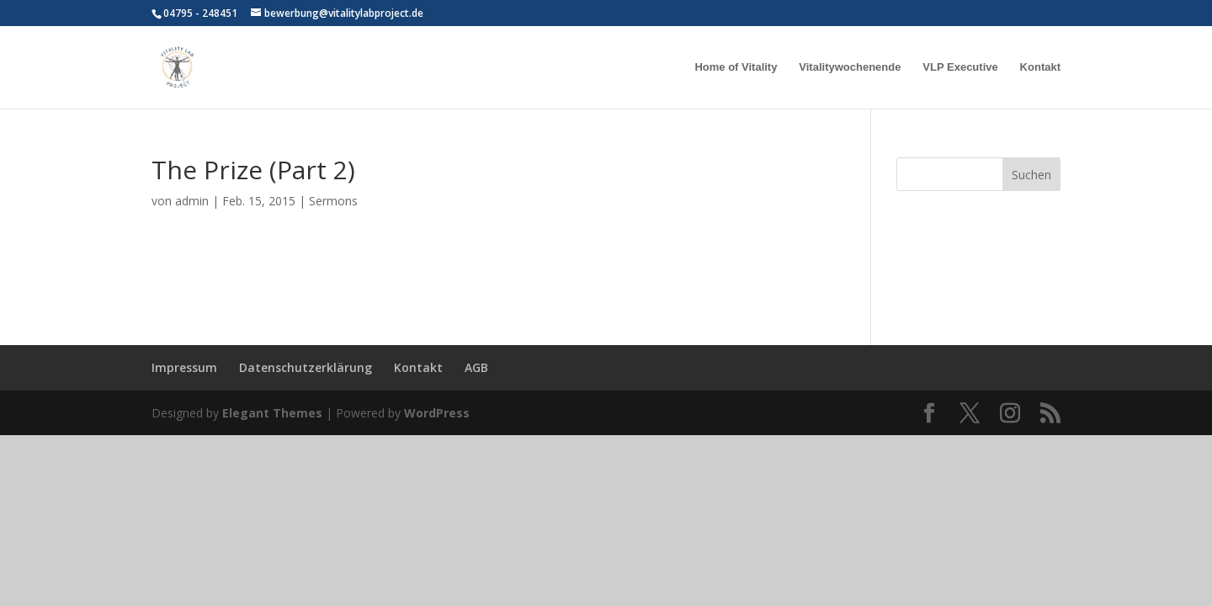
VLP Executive (959, 67)
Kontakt (1040, 67)
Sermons (333, 201)
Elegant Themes (272, 413)
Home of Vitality (735, 67)
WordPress (437, 413)
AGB (476, 367)
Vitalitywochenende (850, 67)
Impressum (184, 367)
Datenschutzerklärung (305, 367)
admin (192, 201)
